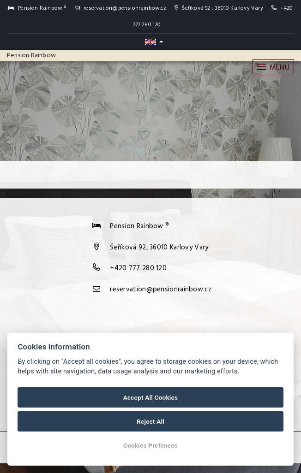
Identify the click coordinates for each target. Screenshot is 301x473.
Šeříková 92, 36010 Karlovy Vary (159, 247)
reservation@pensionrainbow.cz (120, 8)
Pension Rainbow (31, 55)
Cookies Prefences (150, 445)
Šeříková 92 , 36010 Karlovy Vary (219, 8)
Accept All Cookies (150, 397)
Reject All (150, 421)
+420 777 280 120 (138, 268)
